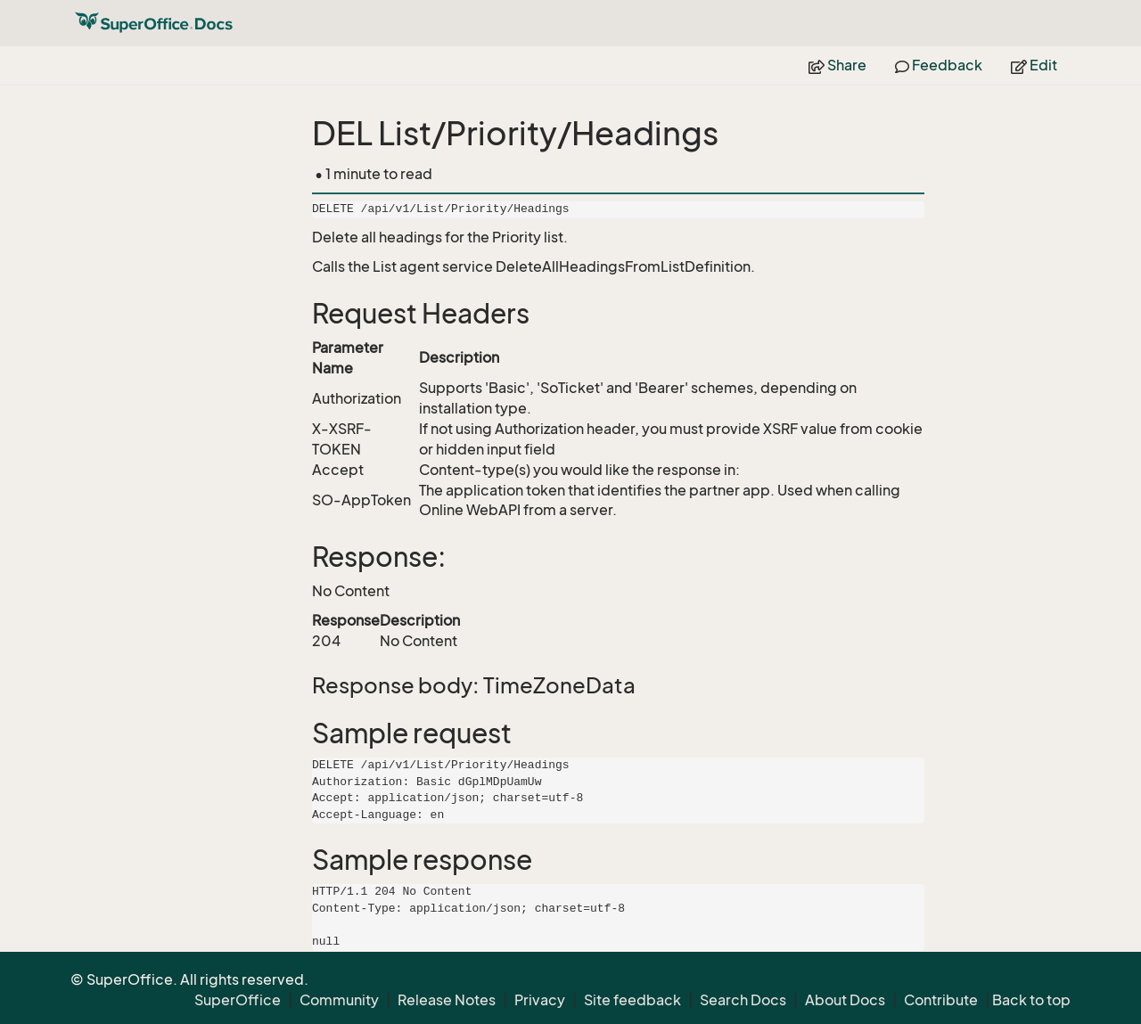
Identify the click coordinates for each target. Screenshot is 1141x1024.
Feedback (938, 65)
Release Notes (447, 1000)
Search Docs (743, 1000)
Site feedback (632, 1000)
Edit (1034, 65)
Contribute (941, 1000)
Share (837, 65)
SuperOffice (237, 1000)
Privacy (539, 1000)
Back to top (1031, 1000)
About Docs (845, 1000)
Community (339, 1000)
